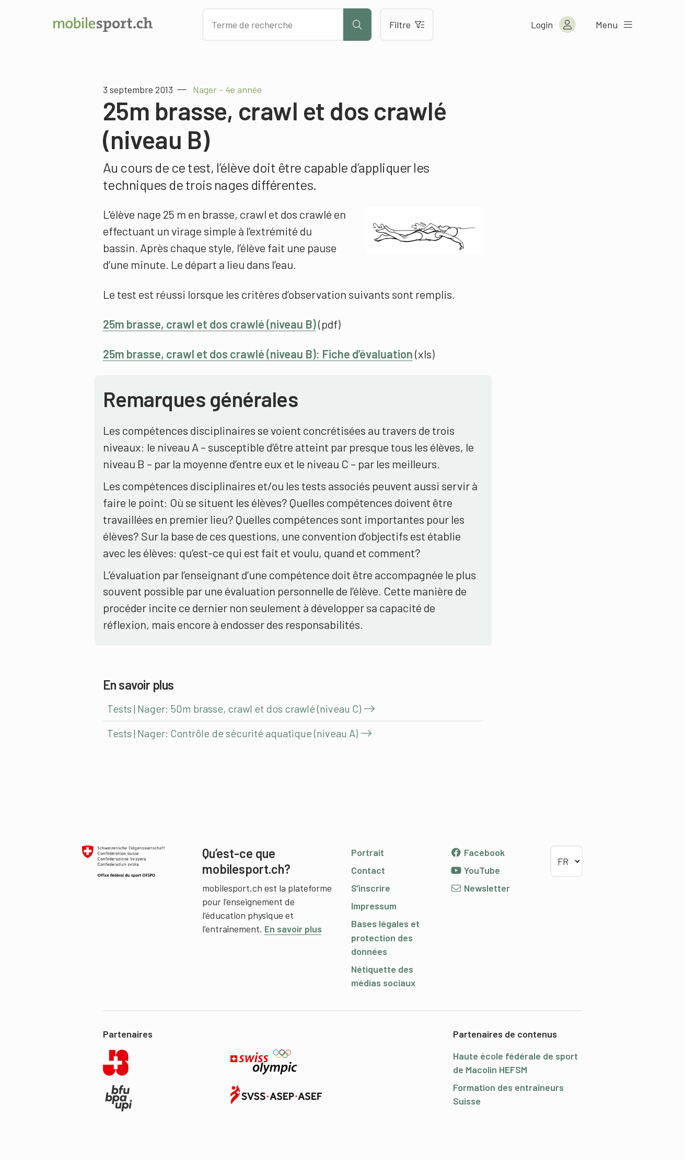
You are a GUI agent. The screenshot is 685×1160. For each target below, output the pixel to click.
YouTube (475, 870)
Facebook (477, 852)
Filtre (406, 24)
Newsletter (480, 888)
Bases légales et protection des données (385, 937)
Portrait (367, 852)
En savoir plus (293, 928)
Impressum (374, 905)
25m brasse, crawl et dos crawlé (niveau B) (209, 324)
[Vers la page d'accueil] (103, 24)
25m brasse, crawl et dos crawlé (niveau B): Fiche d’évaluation (258, 354)
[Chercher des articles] (272, 24)
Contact (368, 870)
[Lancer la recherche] (357, 24)
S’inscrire (370, 888)
